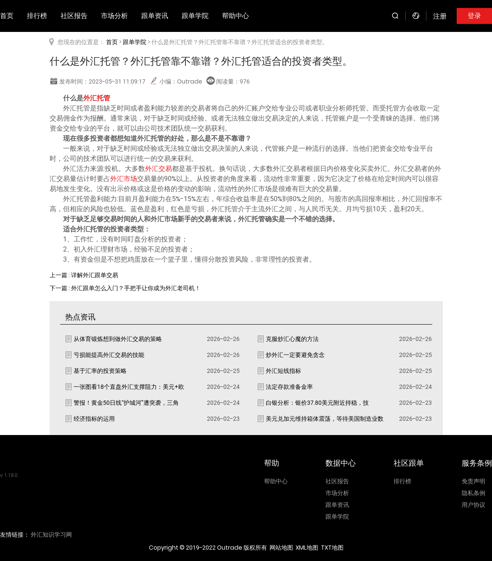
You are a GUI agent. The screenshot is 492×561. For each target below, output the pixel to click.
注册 (440, 16)
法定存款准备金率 (289, 387)
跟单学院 (195, 16)
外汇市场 (123, 179)
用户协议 (473, 505)
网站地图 (281, 547)
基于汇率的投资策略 (100, 371)
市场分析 (114, 16)
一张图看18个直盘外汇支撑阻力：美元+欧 (129, 387)
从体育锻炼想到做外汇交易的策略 (118, 339)
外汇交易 (158, 168)
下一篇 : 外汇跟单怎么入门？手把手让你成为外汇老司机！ (125, 288)
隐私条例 (473, 493)
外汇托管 (96, 98)
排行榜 (37, 16)
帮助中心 (235, 16)
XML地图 (307, 547)
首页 (112, 42)
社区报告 (74, 16)
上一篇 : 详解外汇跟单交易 (84, 275)
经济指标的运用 (94, 418)
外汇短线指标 (283, 371)
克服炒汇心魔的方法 (292, 339)
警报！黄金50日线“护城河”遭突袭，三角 (126, 402)
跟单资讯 (154, 16)
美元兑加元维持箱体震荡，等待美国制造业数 (325, 418)
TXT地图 (332, 547)
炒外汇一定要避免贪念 (295, 355)
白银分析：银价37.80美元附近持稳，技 (317, 402)
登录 (474, 16)
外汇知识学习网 (51, 534)
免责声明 (473, 481)
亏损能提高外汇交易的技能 (109, 355)
